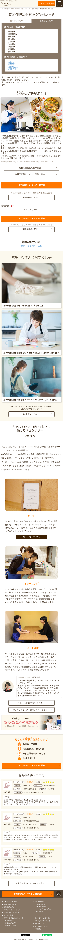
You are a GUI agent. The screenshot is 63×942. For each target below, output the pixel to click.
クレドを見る (31, 537)
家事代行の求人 (10, 921)
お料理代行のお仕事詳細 (30, 168)
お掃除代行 (13, 66)
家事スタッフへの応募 (42, 921)
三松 (40, 246)
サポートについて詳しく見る (30, 703)
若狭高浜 (31, 246)
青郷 (23, 246)
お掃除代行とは (41, 904)
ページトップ (58, 893)
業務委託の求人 (9, 907)
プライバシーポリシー (42, 926)
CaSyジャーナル (30, 414)
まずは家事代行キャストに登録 (31, 185)
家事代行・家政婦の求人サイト (8, 3)
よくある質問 (8, 915)
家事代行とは (39, 901)
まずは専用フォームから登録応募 (28, 894)
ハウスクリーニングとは (43, 909)
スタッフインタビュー (11, 912)
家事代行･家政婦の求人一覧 (22, 9)
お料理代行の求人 (10, 925)
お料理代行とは (41, 906)
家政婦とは (39, 911)
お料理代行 (35, 9)
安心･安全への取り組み (43, 918)
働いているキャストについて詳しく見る (30, 710)
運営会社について (41, 923)
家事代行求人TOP (30, 197)
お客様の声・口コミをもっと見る (30, 883)
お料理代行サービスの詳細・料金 (30, 174)
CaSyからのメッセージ (12, 910)
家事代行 (12, 64)
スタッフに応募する (46, 3)
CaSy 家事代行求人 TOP (7, 9)
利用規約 (38, 929)
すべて (11, 61)
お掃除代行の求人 (10, 923)
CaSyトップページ (10, 901)
